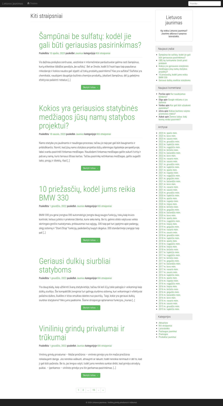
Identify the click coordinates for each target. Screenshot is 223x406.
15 (94, 390)
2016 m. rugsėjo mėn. (169, 280)
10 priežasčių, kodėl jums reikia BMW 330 (87, 193)
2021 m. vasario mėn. (168, 187)
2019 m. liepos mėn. (168, 224)
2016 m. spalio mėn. (168, 278)
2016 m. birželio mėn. (169, 289)
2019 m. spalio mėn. (168, 218)
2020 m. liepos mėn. (168, 204)
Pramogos (163, 334)
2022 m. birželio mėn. (169, 150)
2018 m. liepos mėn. (168, 246)
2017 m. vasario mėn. (168, 269)
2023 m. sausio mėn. (168, 138)
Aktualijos (163, 322)
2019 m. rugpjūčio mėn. (169, 221)
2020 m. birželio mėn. (169, 207)
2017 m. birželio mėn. (169, 258)
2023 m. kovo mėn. (167, 136)
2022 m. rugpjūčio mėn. (169, 147)
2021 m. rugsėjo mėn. (169, 172)
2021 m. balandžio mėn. (170, 181)
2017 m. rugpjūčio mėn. (169, 255)
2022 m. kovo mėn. (167, 155)
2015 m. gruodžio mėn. (169, 306)
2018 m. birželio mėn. (169, 249)
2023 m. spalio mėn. (168, 133)
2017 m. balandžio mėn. (170, 263)
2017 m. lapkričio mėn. (169, 252)
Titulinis (32, 3)
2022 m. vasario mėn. (168, 158)
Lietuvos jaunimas (12, 3)
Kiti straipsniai (103, 53)
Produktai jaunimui (167, 337)
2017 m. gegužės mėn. (169, 261)
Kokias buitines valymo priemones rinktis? (174, 112)
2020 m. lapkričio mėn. (169, 195)
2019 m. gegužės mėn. (169, 226)
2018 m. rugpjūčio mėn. (169, 243)
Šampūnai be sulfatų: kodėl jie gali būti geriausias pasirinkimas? (90, 41)
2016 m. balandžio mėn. (170, 295)
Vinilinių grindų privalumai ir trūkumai (82, 333)
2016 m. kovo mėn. (167, 297)
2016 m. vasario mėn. (168, 300)
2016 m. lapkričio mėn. (169, 275)
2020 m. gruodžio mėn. (169, 192)
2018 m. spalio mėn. (168, 241)
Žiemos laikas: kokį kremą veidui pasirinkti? (173, 118)
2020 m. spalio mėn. (168, 198)
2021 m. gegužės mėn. (169, 178)
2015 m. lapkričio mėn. (169, 309)
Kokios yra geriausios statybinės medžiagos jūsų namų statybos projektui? (88, 117)
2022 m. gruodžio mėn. (169, 141)
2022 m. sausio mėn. (168, 161)
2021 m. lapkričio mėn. (169, 167)
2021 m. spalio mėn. (168, 170)
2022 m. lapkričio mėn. (169, 144)
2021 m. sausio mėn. (168, 190)
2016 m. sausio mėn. (168, 303)
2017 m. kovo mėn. (167, 266)
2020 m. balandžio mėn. (170, 212)
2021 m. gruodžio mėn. (169, 164)
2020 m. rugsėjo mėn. (169, 201)
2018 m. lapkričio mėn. (169, 238)
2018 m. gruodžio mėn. (169, 235)
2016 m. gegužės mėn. (169, 292)
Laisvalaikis (164, 328)
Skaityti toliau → (90, 87)
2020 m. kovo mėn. (167, 215)
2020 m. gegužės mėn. (169, 209)
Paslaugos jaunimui (168, 331)
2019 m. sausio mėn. (168, 232)
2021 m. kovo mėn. (167, 184)
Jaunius (79, 53)
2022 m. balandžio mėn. (170, 153)
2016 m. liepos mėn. (168, 286)
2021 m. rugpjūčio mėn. (169, 175)
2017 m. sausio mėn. (168, 272)
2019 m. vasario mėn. (168, 229)
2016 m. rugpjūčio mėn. (169, 283)
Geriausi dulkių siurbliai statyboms (75, 265)
